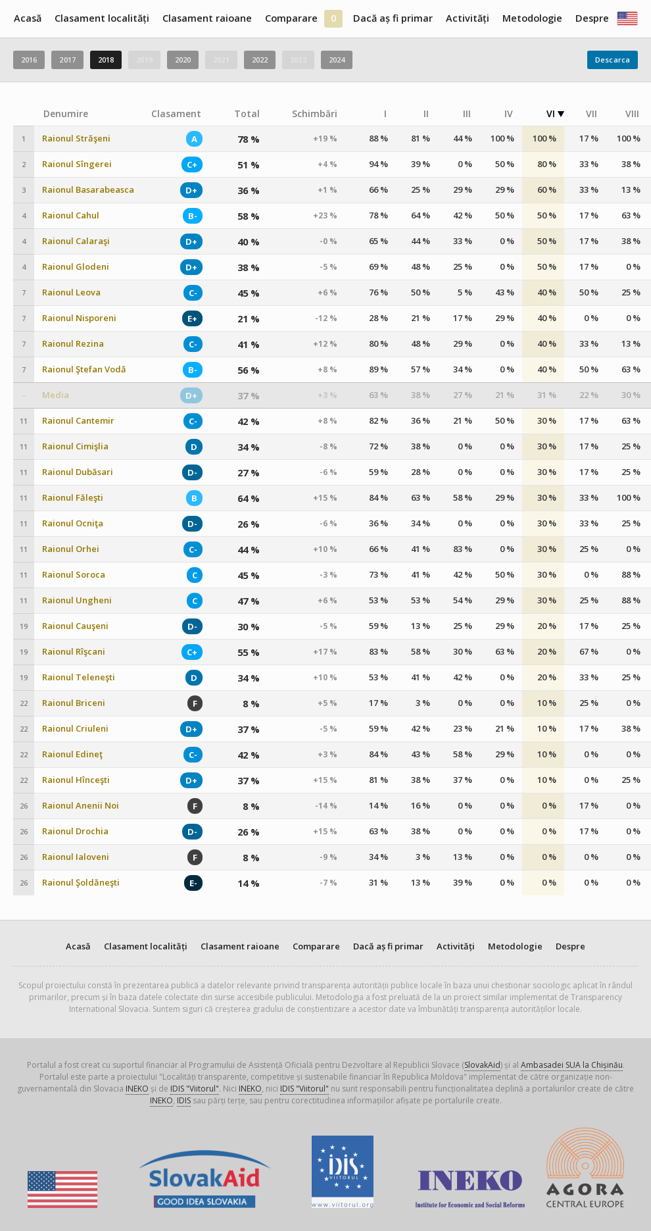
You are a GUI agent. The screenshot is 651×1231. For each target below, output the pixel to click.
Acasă (27, 18)
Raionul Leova (71, 292)
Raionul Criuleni (75, 728)
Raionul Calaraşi (76, 241)
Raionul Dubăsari (77, 472)
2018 (106, 59)
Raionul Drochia (75, 831)
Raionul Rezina (73, 343)
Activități (467, 18)
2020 (183, 59)
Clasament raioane (207, 18)
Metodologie (532, 18)
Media (55, 395)
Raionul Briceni (73, 703)
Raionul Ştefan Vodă (84, 369)
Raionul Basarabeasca (88, 189)
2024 (337, 59)
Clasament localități (102, 18)
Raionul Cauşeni (75, 626)
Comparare (291, 18)
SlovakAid (482, 1064)
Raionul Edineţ (72, 754)
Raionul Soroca (73, 574)
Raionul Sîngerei (77, 164)
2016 (29, 59)
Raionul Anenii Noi (80, 805)
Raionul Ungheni (77, 600)
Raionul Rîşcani (73, 651)
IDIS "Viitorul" (194, 1088)
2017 (67, 59)
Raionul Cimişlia (75, 446)
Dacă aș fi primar (393, 18)
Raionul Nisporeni (79, 318)
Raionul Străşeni (76, 138)
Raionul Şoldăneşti (81, 882)
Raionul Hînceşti (76, 780)
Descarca (612, 59)
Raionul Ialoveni (75, 857)
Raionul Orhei (70, 549)
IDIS (184, 1100)
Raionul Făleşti (72, 497)
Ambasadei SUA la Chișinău (572, 1064)
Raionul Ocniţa (72, 523)
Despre (592, 18)
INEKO (137, 1088)
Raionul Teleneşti (78, 677)
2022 (260, 59)
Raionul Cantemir (78, 420)
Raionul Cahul (70, 215)
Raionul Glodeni (75, 266)
